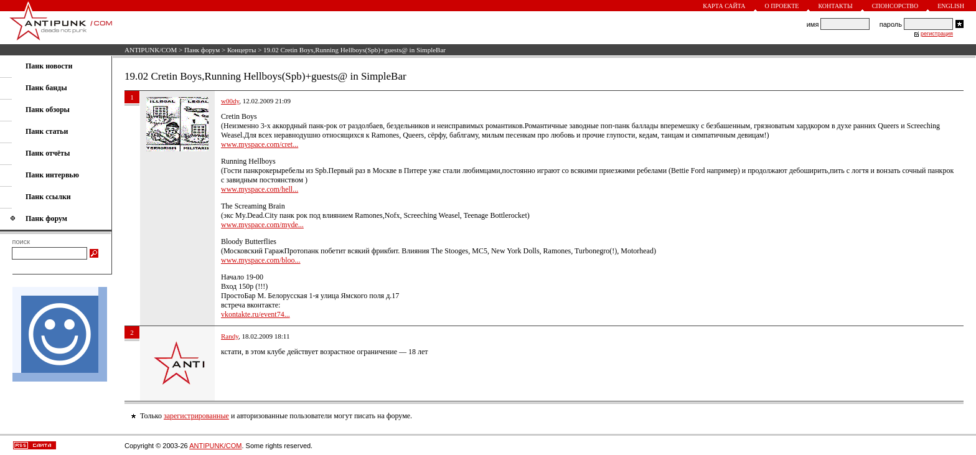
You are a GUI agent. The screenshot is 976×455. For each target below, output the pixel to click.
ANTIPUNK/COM (150, 50)
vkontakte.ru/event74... (255, 314)
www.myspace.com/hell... (259, 189)
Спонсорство (895, 5)
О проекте (782, 5)
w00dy (230, 101)
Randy (229, 336)
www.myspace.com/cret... (259, 144)
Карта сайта (724, 5)
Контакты (835, 5)
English (950, 5)
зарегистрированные (196, 415)
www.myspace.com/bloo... (261, 260)
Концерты (241, 50)
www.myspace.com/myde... (262, 224)
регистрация (937, 33)
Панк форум (202, 50)
